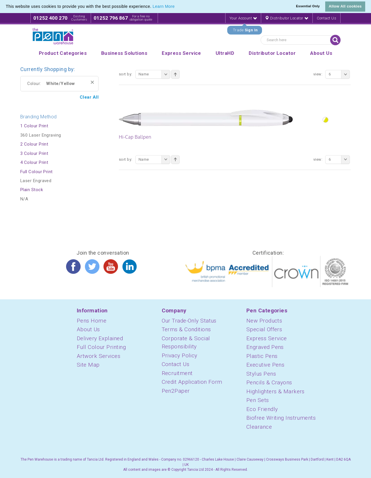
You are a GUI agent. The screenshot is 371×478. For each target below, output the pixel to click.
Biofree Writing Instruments (281, 417)
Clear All (89, 97)
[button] (177, 7)
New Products (264, 320)
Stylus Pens (261, 373)
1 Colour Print (34, 125)
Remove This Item (92, 82)
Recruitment (177, 373)
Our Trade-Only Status (189, 320)
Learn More (164, 6)
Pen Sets (257, 400)
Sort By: (125, 74)
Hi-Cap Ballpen (135, 137)
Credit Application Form (192, 382)
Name (154, 74)
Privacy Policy (179, 355)
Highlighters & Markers (275, 391)
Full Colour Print (36, 171)
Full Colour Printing (101, 347)
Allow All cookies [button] (345, 6)
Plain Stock (31, 189)
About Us (88, 329)
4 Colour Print (34, 162)
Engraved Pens (265, 347)
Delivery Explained (100, 338)
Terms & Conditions (186, 329)
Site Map (88, 364)
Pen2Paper (176, 391)
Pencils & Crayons (269, 382)
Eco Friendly (262, 409)
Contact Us (327, 18)
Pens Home (91, 320)
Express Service (266, 338)
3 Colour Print (34, 153)
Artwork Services (98, 356)
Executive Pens (265, 364)
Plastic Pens (261, 356)
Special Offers (264, 329)
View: (317, 74)
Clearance (259, 426)
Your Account (243, 18)
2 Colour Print (34, 144)
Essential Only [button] (308, 6)
